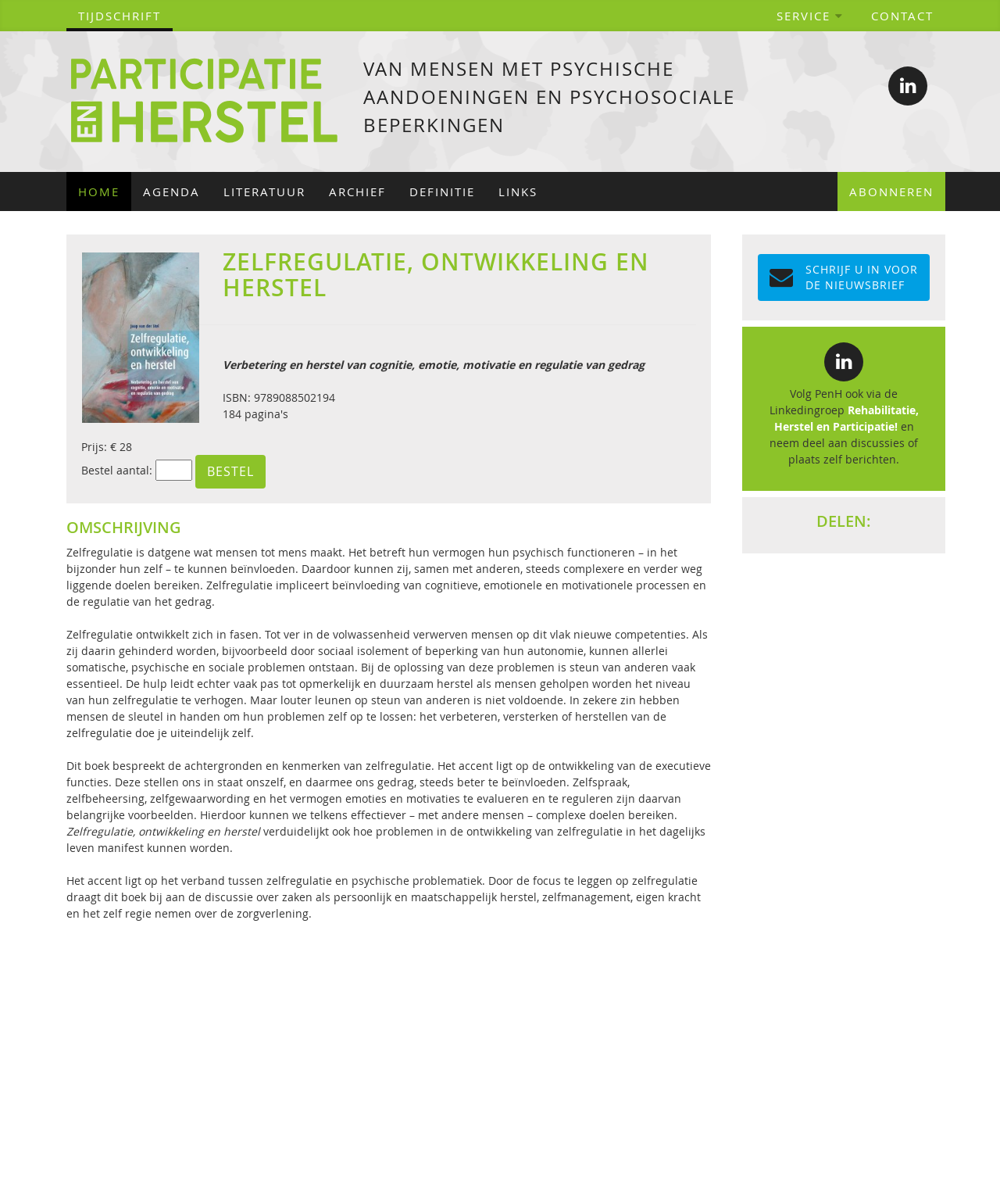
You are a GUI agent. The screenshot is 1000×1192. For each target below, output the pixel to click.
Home (99, 191)
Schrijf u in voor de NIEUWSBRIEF (844, 277)
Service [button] (810, 15)
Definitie (442, 191)
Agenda (171, 191)
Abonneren (891, 191)
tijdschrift (119, 15)
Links (518, 191)
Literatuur (264, 191)
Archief (357, 191)
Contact (902, 15)
